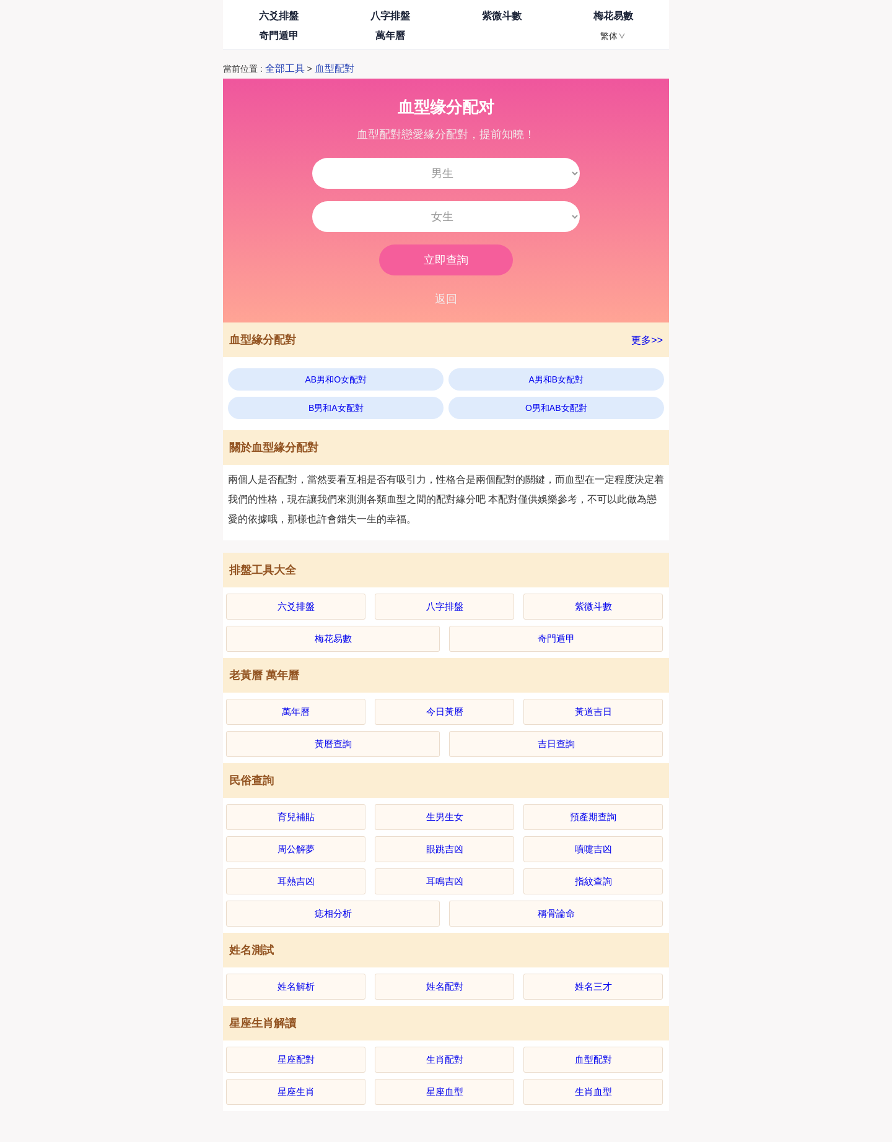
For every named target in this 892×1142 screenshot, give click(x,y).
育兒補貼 (296, 816)
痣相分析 (333, 913)
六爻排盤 (279, 16)
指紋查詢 (593, 881)
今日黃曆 (444, 711)
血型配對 (334, 68)
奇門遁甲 (279, 35)
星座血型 (444, 1091)
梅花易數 (613, 16)
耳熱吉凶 (296, 881)
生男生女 (444, 816)
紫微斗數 (502, 16)
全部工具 (285, 68)
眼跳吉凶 (444, 849)
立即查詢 (446, 260)
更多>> (647, 340)
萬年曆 (390, 35)
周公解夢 (296, 849)
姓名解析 (296, 986)
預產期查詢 (593, 816)
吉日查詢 (556, 743)
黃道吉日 (593, 711)
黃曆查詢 (333, 743)
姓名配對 (444, 986)
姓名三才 (593, 986)
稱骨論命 (556, 913)
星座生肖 (296, 1091)
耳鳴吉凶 (444, 881)
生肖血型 (593, 1091)
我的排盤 (502, 35)
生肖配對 (444, 1059)
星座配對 (296, 1059)
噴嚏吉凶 (593, 849)
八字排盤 (390, 16)
